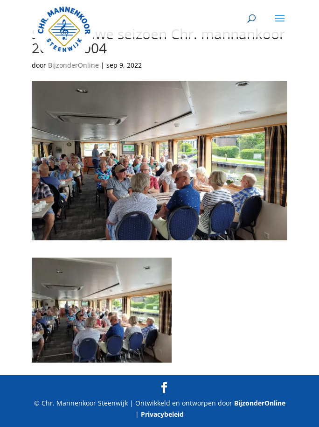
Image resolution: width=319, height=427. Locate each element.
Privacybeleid (162, 414)
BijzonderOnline (73, 65)
